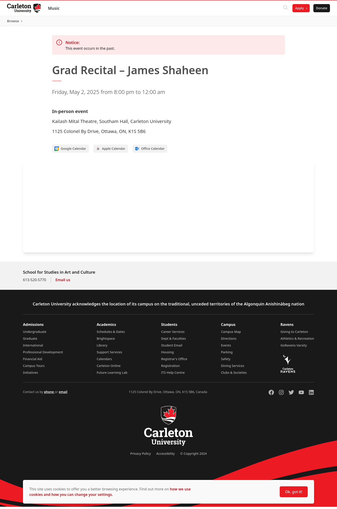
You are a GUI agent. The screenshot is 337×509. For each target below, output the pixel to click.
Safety (226, 361)
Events (226, 347)
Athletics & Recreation (297, 341)
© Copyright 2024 (193, 456)
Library (102, 347)
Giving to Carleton (294, 334)
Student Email (171, 347)
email (63, 394)
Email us (62, 282)
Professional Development (43, 354)
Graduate (30, 341)
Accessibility (165, 456)
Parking (227, 354)
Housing (167, 354)
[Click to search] (285, 8)
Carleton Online (109, 368)
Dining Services (232, 368)
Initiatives (30, 375)
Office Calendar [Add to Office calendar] (150, 151)
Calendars (104, 361)
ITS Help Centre (173, 375)
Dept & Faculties (173, 341)
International (33, 347)
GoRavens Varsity (294, 347)
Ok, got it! (293, 491)
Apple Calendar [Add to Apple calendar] (110, 151)
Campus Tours (34, 368)
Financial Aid (32, 361)
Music (54, 8)
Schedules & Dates (111, 334)
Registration (170, 368)
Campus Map (231, 334)
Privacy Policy (140, 456)
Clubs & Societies (234, 375)
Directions (228, 341)
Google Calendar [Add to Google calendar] (70, 151)
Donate (321, 8)
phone (49, 394)
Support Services (109, 354)
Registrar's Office (174, 361)
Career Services (173, 334)
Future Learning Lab (112, 375)
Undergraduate (34, 334)
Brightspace (106, 341)
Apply (299, 8)
